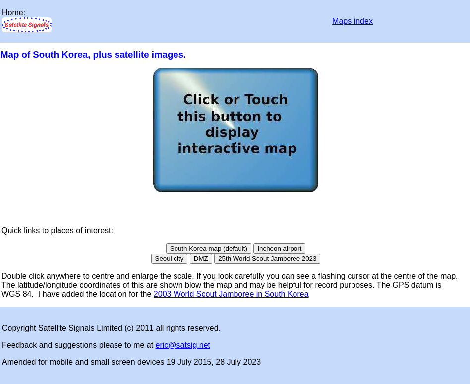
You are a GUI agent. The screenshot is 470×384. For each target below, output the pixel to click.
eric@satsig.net (183, 345)
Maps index (352, 21)
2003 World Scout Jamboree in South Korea (231, 294)
